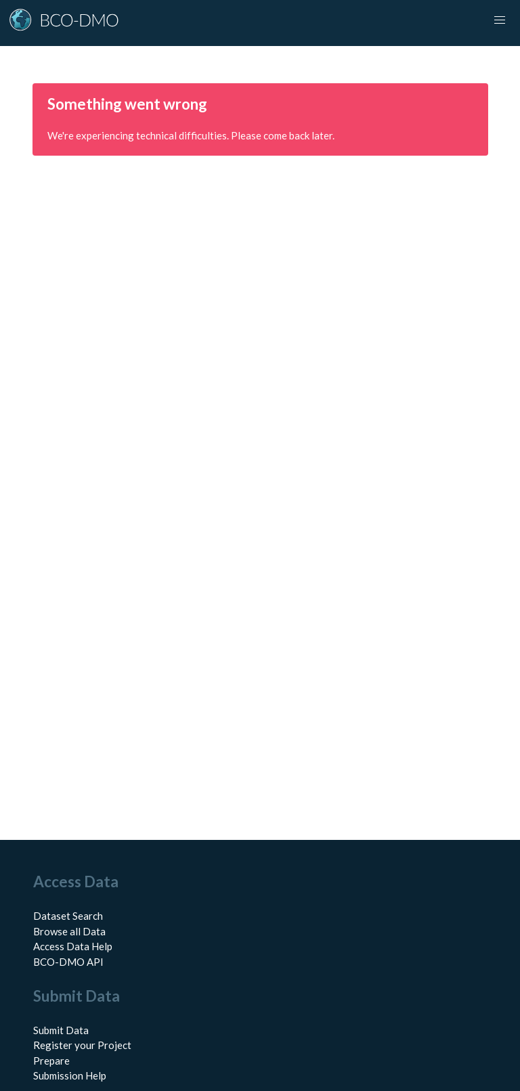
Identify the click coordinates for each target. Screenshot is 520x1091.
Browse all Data (69, 931)
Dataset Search (68, 916)
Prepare (51, 1060)
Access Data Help (72, 946)
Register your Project (82, 1045)
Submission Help (69, 1075)
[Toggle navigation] (499, 20)
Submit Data (61, 1030)
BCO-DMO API (68, 962)
